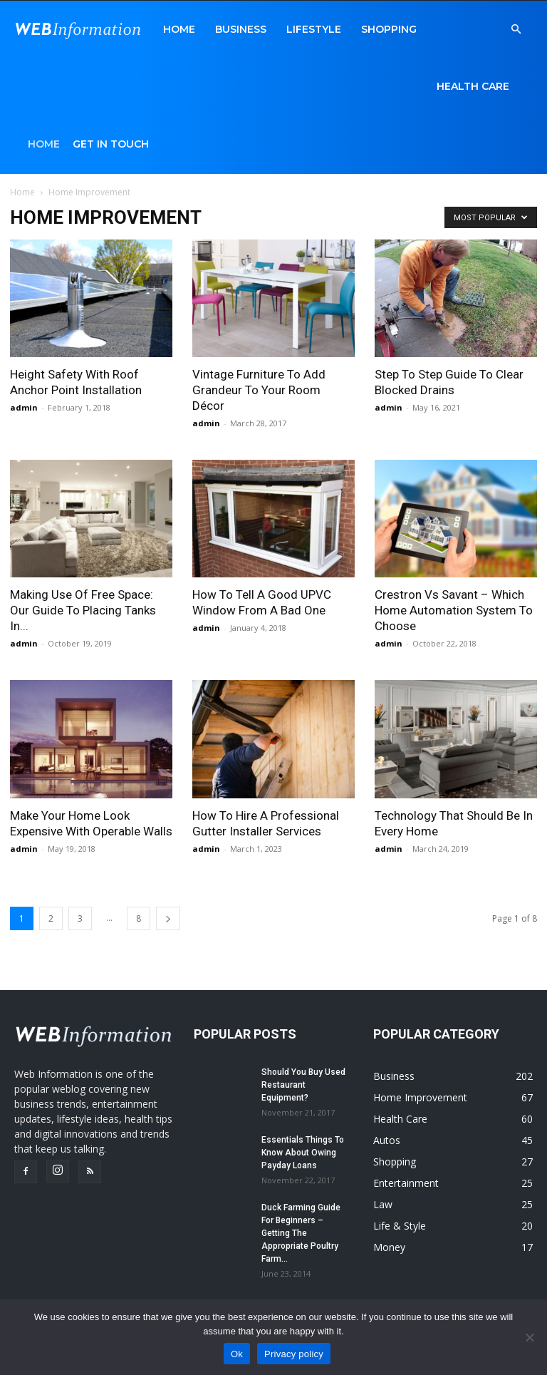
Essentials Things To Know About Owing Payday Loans (302, 1152)
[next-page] (168, 918)
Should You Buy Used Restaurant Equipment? (303, 1085)
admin (24, 407)
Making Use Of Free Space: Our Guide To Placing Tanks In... (83, 610)
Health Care (473, 86)
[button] (516, 29)
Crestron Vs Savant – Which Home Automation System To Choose (454, 610)
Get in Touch (111, 144)
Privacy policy (293, 1354)
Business (240, 29)
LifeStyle (313, 29)
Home (179, 29)
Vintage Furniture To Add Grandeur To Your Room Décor (258, 390)
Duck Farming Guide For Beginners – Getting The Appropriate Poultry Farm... (300, 1233)
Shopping (389, 29)
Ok (237, 1354)
